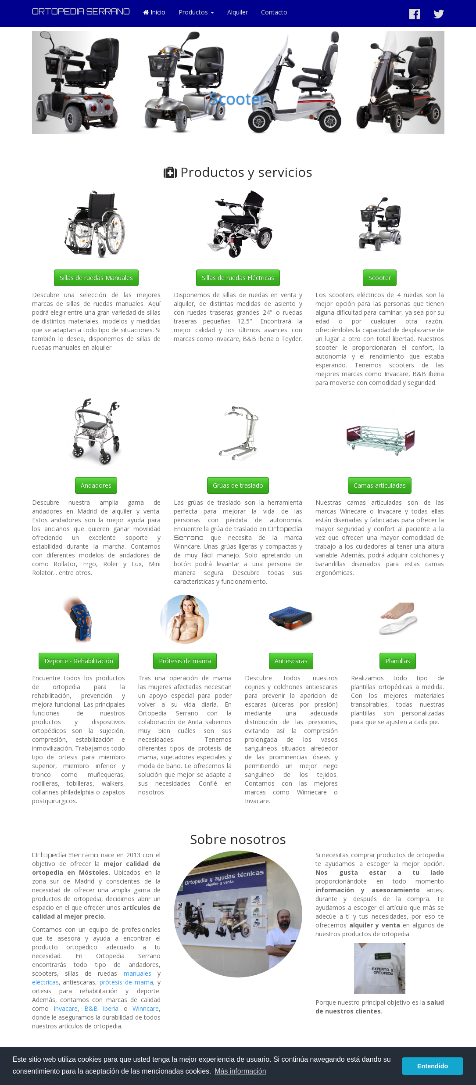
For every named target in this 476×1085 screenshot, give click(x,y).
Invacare (66, 1008)
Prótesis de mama (185, 661)
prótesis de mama (126, 982)
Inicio (154, 12)
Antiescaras (291, 661)
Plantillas (397, 661)
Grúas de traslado (238, 485)
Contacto (274, 12)
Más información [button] (240, 1071)
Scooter (238, 98)
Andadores (96, 485)
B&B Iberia (101, 1008)
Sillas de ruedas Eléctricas (238, 277)
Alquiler (237, 12)
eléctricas (45, 982)
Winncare (145, 1008)
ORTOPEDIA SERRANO (81, 11)
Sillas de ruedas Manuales (96, 277)
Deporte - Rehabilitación (78, 661)
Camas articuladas (380, 485)
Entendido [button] (432, 1066)
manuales (137, 973)
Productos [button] (196, 12)
